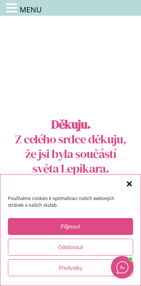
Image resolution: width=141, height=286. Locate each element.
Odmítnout (70, 247)
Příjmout (70, 226)
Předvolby (70, 267)
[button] (129, 184)
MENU (31, 10)
